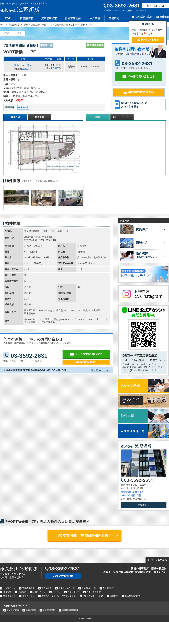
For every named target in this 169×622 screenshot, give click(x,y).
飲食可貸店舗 (49, 610)
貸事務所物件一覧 (66, 588)
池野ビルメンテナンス (93, 596)
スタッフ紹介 (73, 592)
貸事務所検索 (28, 588)
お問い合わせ (39, 592)
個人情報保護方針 (144, 16)
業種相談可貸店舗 (70, 610)
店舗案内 (142, 504)
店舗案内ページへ (100, 370)
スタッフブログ (94, 592)
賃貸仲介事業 (9, 596)
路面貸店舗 (31, 610)
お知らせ (56, 592)
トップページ (9, 588)
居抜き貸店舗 (13, 610)
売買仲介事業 (28, 596)
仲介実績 (7, 592)
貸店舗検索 (46, 588)
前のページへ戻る (13, 33)
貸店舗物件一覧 (89, 588)
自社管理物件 (109, 588)
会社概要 (164, 16)
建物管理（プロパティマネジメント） (58, 596)
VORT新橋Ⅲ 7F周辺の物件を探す (84, 535)
